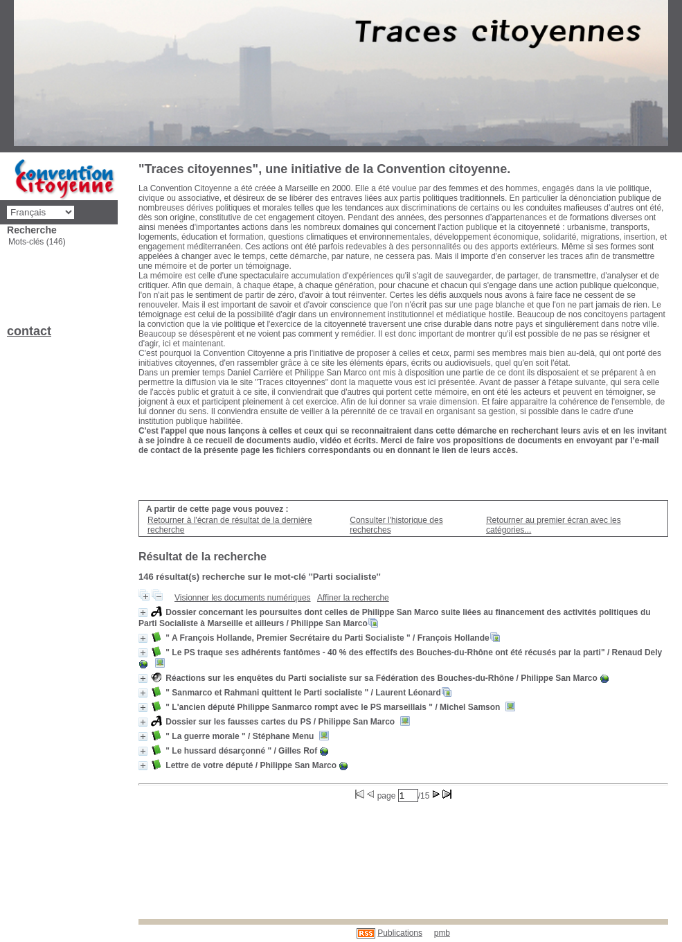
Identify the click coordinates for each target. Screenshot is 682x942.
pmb (442, 933)
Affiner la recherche (353, 598)
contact (29, 331)
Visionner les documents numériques (242, 598)
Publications (399, 933)
